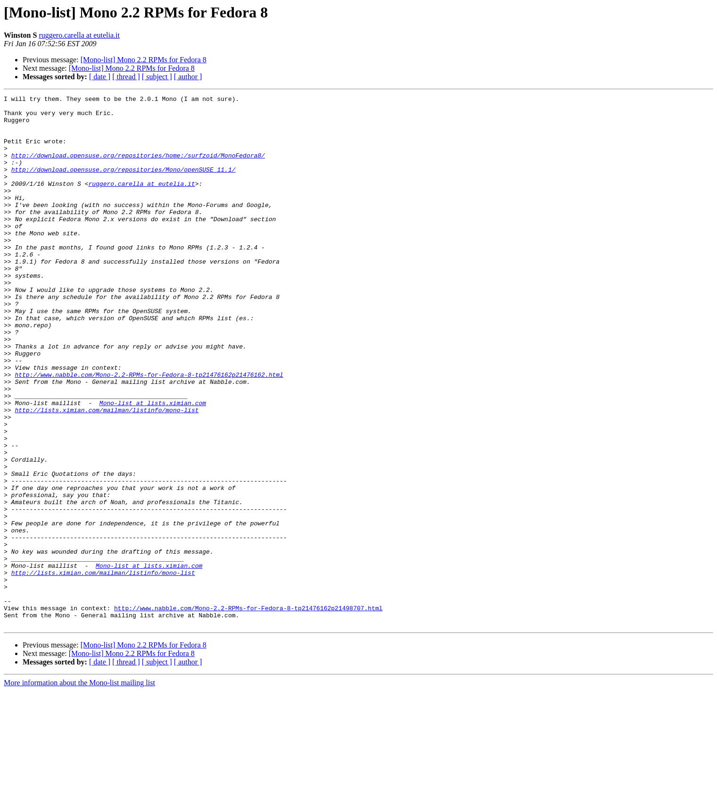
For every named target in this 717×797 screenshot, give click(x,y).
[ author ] (188, 77)
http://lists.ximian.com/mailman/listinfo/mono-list (106, 473)
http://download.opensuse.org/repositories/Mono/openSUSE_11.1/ (123, 185)
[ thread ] (126, 77)
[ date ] (99, 77)
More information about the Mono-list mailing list (79, 789)
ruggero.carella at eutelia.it (79, 35)
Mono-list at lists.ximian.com (152, 465)
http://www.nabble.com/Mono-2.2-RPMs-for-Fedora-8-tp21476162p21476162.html (149, 431)
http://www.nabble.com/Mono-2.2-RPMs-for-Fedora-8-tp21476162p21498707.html (248, 711)
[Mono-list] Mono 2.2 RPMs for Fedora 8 (143, 60)
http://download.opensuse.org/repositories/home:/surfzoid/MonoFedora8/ (138, 168)
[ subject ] (157, 77)
